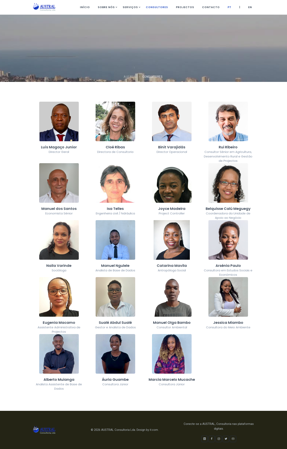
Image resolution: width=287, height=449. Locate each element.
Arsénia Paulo (228, 265)
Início (85, 7)
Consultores (157, 7)
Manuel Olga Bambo (172, 322)
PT (229, 7)
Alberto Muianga (59, 379)
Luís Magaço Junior (59, 147)
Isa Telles (115, 208)
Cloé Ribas (115, 147)
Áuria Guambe (115, 379)
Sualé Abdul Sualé (115, 322)
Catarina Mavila (172, 265)
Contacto (211, 7)
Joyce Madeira (171, 208)
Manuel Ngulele (115, 265)
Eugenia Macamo (59, 322)
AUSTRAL (130, 76)
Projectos (185, 7)
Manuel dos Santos (59, 208)
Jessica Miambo (228, 322)
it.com (154, 430)
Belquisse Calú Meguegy (228, 208)
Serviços (130, 7)
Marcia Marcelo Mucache (172, 379)
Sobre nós (106, 7)
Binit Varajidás (171, 147)
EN (250, 7)
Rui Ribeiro (228, 147)
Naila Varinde (58, 265)
